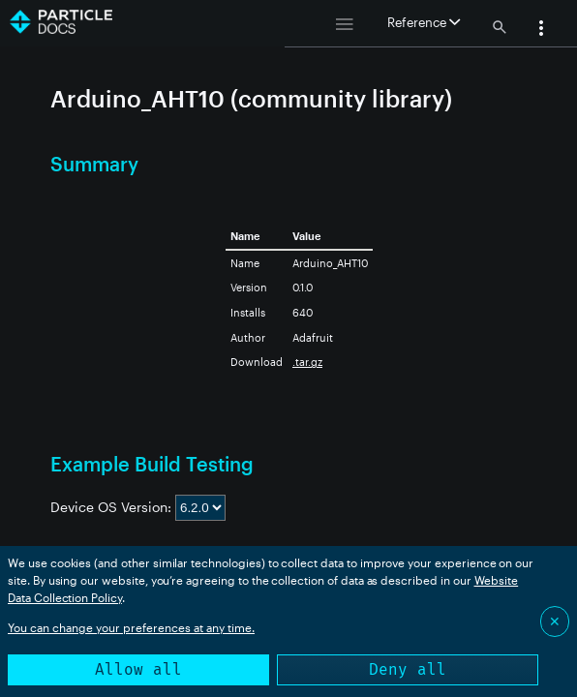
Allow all (138, 669)
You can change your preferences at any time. (131, 627)
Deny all (407, 669)
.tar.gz (307, 361)
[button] (541, 30)
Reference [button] (423, 22)
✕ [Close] (555, 621)
